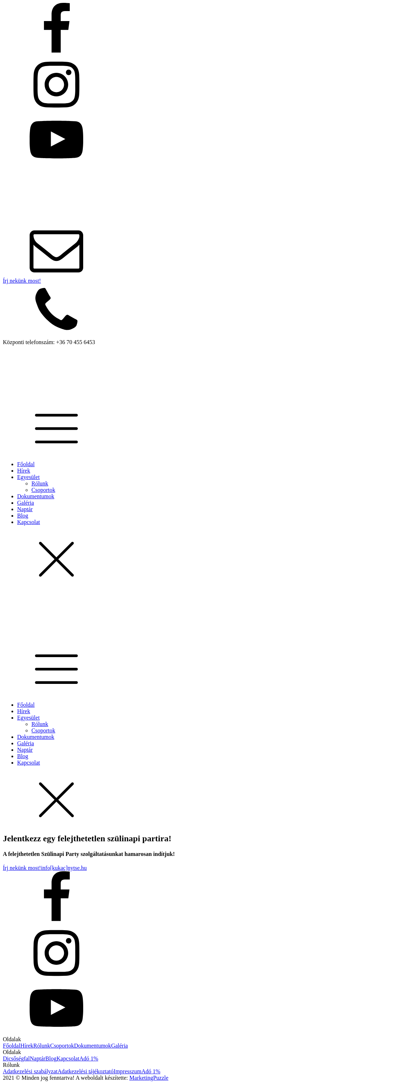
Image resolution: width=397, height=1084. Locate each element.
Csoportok (43, 490)
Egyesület (28, 477)
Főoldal (26, 464)
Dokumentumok (35, 496)
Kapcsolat (28, 522)
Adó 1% (88, 1058)
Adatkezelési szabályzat (30, 1071)
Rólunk (39, 483)
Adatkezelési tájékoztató (85, 1071)
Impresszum (127, 1071)
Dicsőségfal (16, 1058)
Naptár (25, 509)
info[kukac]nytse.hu (64, 868)
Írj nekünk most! (22, 281)
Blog (22, 516)
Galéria (25, 503)
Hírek (23, 471)
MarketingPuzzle (148, 1078)
